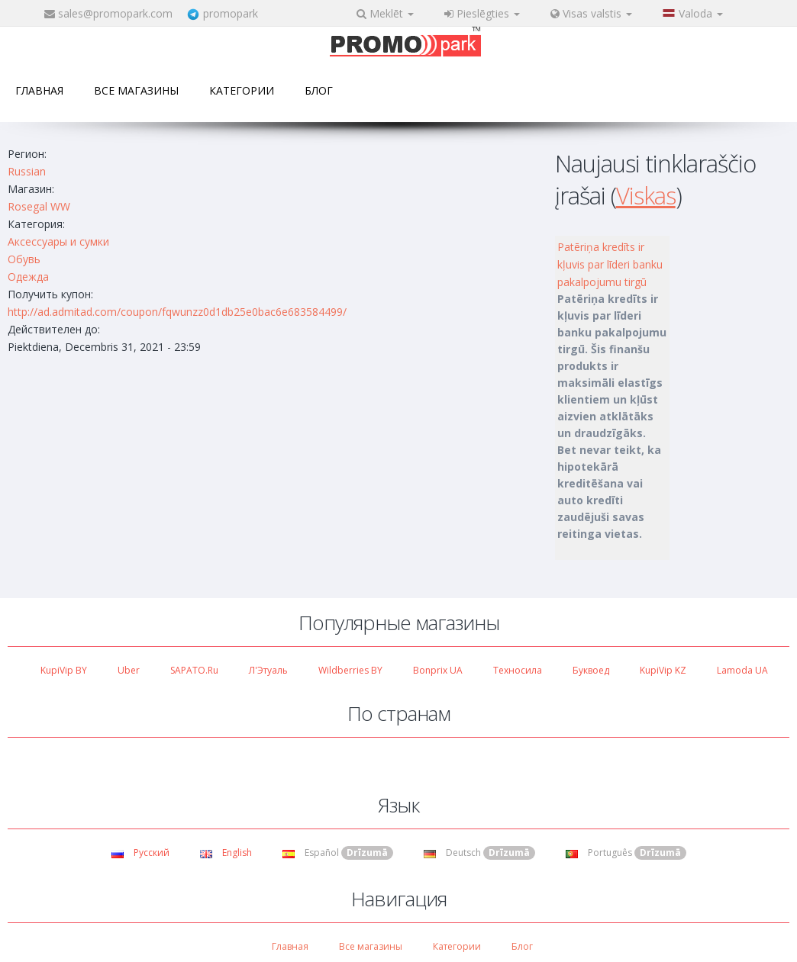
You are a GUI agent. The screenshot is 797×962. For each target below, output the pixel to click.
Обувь (24, 259)
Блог (319, 90)
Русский (140, 852)
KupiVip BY (63, 670)
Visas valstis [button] (591, 13)
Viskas (646, 195)
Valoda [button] (693, 13)
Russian (27, 171)
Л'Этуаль (268, 670)
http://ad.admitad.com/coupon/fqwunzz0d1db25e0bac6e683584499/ (177, 311)
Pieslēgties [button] (482, 13)
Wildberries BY (350, 670)
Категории (241, 90)
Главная (39, 90)
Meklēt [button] (385, 13)
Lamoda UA (742, 670)
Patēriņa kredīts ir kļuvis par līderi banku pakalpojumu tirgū (610, 264)
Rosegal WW (39, 206)
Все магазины (136, 90)
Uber (129, 670)
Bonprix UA (438, 670)
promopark (230, 13)
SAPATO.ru (194, 670)
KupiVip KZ (663, 670)
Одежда (28, 276)
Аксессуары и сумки (58, 241)
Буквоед (591, 670)
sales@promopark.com (115, 13)
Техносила (517, 670)
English (226, 852)
